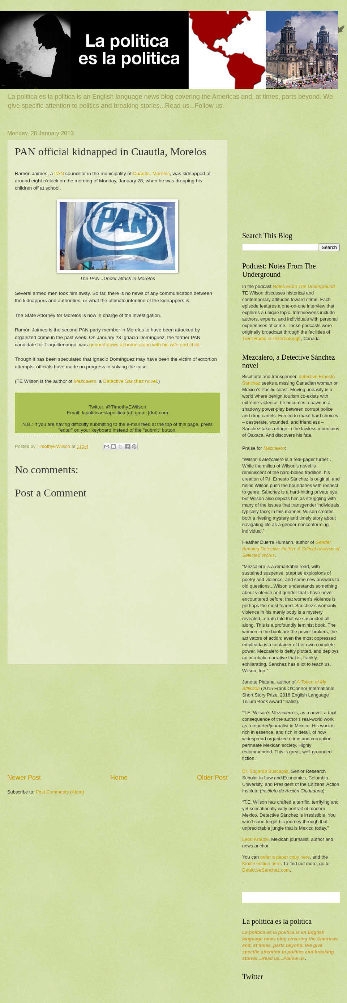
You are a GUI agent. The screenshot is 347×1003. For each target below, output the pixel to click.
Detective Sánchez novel (130, 381)
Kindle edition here (261, 863)
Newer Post (24, 777)
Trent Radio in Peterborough (271, 338)
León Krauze (255, 839)
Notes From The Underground (304, 286)
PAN (59, 173)
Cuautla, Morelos (151, 173)
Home (119, 777)
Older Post (212, 777)
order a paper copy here (285, 857)
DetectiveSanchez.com (266, 870)
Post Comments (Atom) (60, 792)
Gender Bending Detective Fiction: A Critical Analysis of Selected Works (290, 548)
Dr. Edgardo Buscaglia (265, 771)
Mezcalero (274, 448)
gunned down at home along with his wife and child (144, 344)
